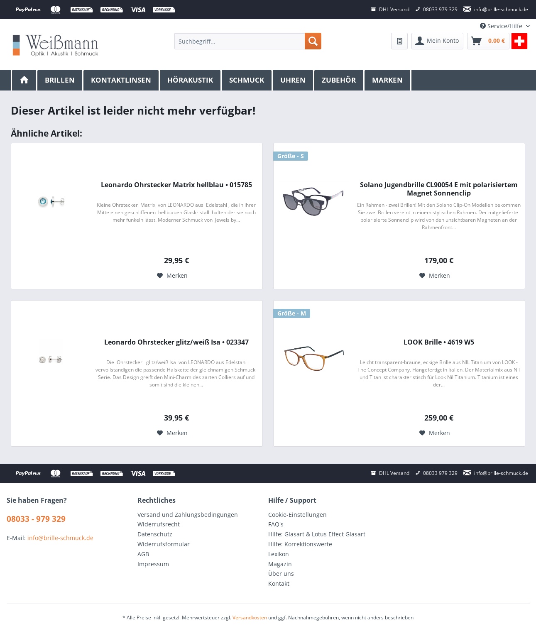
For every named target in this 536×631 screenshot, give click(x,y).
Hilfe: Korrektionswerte (300, 544)
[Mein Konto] (437, 41)
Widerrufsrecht (158, 524)
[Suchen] (313, 41)
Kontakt (278, 583)
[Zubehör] (339, 80)
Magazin (280, 564)
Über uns (281, 573)
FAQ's (276, 524)
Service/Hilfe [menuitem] (502, 26)
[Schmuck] (247, 80)
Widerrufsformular (163, 544)
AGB (143, 554)
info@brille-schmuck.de (60, 538)
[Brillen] (60, 80)
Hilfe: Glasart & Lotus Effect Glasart (316, 534)
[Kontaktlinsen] (121, 80)
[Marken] (388, 80)
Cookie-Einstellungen (297, 514)
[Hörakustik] (191, 80)
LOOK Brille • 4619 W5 (439, 342)
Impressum (153, 564)
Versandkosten (250, 617)
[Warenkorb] (488, 41)
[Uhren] (293, 80)
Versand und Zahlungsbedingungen (187, 514)
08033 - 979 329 (36, 519)
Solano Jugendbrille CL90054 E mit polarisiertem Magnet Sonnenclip (439, 189)
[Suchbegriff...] (247, 41)
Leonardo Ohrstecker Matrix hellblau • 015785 (176, 185)
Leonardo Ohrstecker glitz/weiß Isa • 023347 (176, 342)
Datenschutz (154, 534)
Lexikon (278, 554)
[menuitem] (247, 41)
